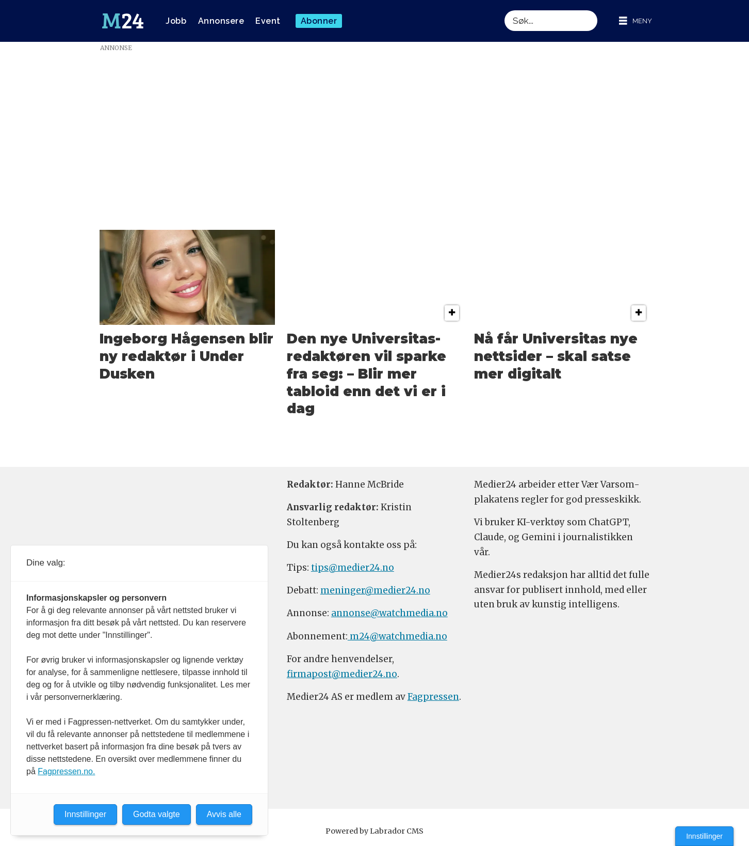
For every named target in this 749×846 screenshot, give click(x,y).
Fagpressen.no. (66, 771)
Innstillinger (704, 836)
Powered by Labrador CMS (374, 831)
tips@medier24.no (352, 567)
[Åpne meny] (635, 20)
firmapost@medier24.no (342, 674)
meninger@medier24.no (375, 590)
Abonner (319, 21)
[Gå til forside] (122, 21)
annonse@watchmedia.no (389, 613)
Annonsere (221, 21)
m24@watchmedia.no (397, 636)
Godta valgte (156, 814)
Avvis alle (224, 814)
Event (268, 21)
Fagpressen (433, 696)
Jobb (176, 21)
